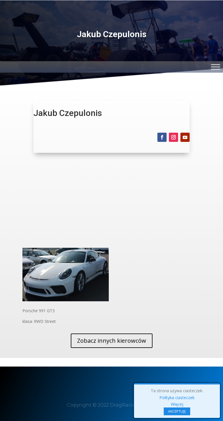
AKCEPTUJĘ (177, 411)
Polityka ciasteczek (177, 397)
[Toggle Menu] (216, 65)
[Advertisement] (111, 204)
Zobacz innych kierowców (111, 340)
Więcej (177, 404)
